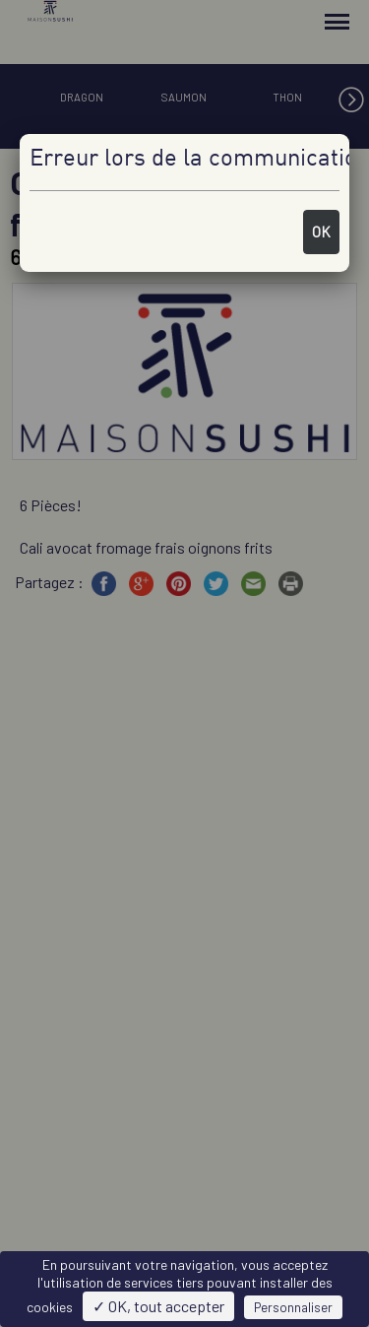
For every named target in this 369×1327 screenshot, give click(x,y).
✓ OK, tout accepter (158, 1305)
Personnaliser (293, 1307)
